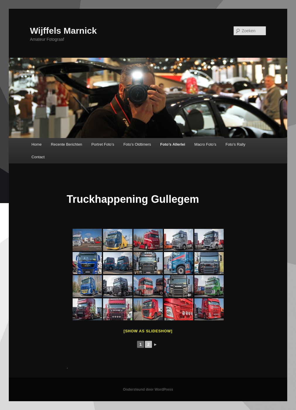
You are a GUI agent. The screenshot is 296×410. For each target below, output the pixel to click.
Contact (38, 157)
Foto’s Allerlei (172, 144)
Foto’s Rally (235, 144)
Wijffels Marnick (63, 30)
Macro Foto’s (205, 144)
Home (36, 144)
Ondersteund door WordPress (148, 389)
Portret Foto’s (102, 144)
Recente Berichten (66, 144)
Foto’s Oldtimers (137, 144)
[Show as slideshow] (148, 331)
